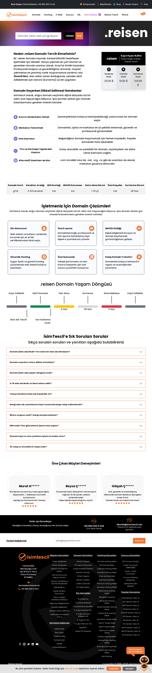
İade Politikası (59, 587)
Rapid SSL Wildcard (83, 631)
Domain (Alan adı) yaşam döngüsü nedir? (31, 373)
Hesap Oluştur (130, 4)
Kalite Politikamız (59, 647)
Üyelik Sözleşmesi (59, 561)
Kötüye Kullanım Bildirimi (59, 611)
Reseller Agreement (59, 607)
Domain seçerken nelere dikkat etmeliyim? (32, 362)
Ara (79, 35)
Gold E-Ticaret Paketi (107, 627)
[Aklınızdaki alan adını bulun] (93, 541)
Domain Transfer (83, 572)
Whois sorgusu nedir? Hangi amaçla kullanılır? (34, 415)
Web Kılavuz (92, 14)
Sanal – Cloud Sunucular (130, 572)
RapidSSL (83, 627)
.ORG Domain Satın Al (130, 605)
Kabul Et (113, 668)
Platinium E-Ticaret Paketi (106, 631)
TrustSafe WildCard (83, 603)
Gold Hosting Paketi (107, 580)
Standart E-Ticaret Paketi (107, 619)
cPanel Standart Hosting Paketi (107, 608)
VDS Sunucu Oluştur (130, 561)
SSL (79, 14)
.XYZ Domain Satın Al (130, 624)
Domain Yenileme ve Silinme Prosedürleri (59, 582)
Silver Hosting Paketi (107, 576)
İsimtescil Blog (59, 636)
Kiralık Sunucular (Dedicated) (131, 566)
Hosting (48, 14)
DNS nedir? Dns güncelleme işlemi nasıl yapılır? (34, 425)
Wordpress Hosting (107, 597)
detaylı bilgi (71, 668)
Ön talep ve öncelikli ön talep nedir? (28, 446)
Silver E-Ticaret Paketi (106, 623)
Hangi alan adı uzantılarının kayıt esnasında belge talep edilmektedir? (46, 404)
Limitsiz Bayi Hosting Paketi (106, 651)
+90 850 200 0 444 (46, 4)
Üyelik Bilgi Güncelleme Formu (59, 615)
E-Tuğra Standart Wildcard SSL (83, 615)
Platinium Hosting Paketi (107, 583)
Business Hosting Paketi (107, 587)
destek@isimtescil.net (129, 524)
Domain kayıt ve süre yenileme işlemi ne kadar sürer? (37, 436)
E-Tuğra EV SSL (83, 620)
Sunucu (70, 14)
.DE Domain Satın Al (130, 620)
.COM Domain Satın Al (130, 598)
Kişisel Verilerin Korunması (59, 592)
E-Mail (59, 14)
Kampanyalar (87, 4)
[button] (144, 662)
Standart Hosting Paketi (106, 572)
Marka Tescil (111, 14)
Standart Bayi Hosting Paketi (107, 641)
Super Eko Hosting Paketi (107, 569)
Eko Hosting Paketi (106, 565)
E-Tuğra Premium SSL (83, 624)
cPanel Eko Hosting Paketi (106, 602)
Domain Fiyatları (83, 580)
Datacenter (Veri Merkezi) (130, 584)
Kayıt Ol (139, 540)
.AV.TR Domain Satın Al (131, 635)
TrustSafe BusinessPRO (83, 606)
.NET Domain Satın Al (130, 602)
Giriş (144, 4)
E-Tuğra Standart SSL (83, 610)
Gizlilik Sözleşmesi (59, 565)
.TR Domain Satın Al (130, 609)
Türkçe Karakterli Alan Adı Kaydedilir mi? (31, 394)
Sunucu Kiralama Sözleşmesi (130, 578)
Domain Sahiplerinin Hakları (59, 570)
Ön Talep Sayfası (83, 587)
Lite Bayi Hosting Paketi (107, 636)
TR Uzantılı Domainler (83, 565)
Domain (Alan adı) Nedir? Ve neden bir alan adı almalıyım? (40, 351)
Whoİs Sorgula (83, 576)
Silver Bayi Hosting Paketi (107, 646)
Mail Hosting (107, 656)
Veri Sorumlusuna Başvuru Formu (59, 576)
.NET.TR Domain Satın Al (130, 627)
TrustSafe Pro (83, 599)
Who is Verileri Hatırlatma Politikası (59, 598)
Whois (125, 14)
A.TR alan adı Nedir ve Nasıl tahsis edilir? (31, 383)
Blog (117, 4)
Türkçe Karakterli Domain (83, 569)
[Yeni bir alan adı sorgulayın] (38, 35)
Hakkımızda (59, 629)
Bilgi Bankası (104, 4)
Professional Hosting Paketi (106, 592)
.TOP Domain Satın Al (130, 616)
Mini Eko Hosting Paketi (107, 561)
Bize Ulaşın (59, 632)
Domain (36, 14)
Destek (59, 643)
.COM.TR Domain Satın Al (130, 613)
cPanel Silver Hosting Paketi (106, 614)
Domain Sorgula (83, 561)
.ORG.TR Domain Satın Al (130, 631)
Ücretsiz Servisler (83, 583)
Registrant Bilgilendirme (59, 603)
